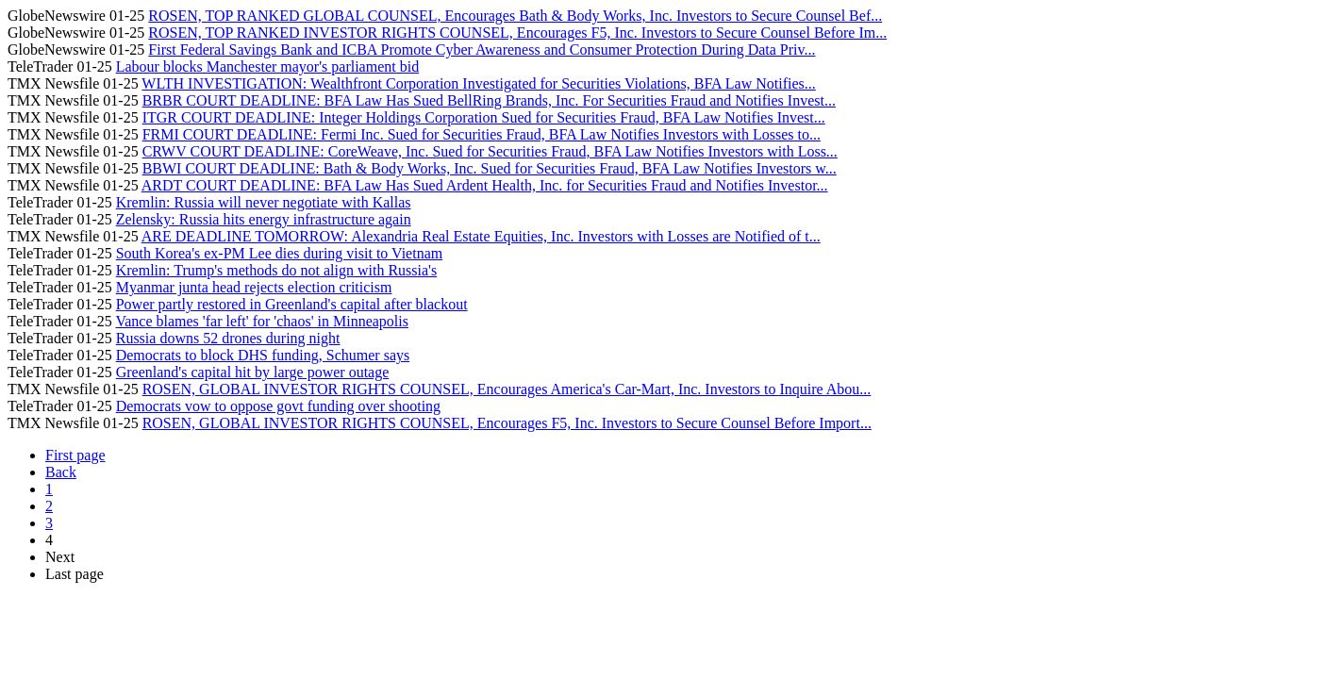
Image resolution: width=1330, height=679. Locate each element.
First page (75, 455)
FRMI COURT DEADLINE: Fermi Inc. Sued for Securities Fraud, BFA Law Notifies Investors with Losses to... (481, 134)
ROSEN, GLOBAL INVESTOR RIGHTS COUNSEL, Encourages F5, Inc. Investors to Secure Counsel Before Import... (507, 423)
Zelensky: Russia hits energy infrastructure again (263, 219)
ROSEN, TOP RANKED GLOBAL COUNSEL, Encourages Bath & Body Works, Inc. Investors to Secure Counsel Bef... (515, 16)
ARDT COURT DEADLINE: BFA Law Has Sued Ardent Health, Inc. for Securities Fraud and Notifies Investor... (484, 185)
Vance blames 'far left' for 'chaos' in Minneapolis (261, 321)
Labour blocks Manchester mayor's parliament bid (267, 66)
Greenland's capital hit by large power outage (253, 372)
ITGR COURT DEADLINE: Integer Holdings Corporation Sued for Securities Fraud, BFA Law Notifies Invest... (483, 117)
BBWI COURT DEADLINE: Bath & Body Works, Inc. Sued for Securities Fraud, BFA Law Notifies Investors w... (489, 168)
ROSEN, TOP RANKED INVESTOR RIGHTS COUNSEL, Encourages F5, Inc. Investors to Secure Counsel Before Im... (517, 33)
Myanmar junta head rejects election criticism (254, 287)
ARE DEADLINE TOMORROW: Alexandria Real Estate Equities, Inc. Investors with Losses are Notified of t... (481, 236)
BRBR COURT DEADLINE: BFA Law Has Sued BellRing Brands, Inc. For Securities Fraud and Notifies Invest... (489, 100)
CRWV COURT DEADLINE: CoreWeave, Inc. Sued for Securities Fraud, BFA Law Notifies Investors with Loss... (490, 151)
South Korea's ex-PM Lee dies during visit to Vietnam (279, 253)
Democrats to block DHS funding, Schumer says (263, 355)
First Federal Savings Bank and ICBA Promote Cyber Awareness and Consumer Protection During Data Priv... (481, 49)
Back (60, 472)
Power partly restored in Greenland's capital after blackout (292, 304)
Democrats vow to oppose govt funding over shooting (278, 406)
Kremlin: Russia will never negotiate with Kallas (263, 202)
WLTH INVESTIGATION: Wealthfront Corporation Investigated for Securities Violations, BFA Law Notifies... (478, 83)
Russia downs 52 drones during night (228, 338)
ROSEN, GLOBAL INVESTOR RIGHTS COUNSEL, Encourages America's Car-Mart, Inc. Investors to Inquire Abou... (507, 389)
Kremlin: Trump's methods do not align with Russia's (276, 270)
